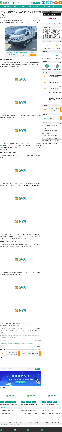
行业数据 (33, 401)
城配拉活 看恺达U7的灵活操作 (27, 416)
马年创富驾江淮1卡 (19, 424)
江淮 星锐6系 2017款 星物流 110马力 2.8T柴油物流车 (53, 44)
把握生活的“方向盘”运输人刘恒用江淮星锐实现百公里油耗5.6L (55, 119)
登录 (36, 2)
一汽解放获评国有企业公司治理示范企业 (29, 413)
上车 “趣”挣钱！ (45, 153)
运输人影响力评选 (13, 401)
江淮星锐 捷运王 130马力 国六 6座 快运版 (53, 33)
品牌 (7, 54)
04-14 (61, 109)
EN (12, 3)
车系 (9, 54)
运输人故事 (7, 401)
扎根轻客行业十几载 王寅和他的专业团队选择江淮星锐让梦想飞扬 (55, 113)
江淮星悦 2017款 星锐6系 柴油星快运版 (53, 38)
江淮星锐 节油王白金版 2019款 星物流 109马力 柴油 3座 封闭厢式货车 (33, 353)
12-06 (61, 115)
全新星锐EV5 (23, 343)
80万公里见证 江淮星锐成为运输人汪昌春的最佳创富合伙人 (55, 101)
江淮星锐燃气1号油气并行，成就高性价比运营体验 (57, 94)
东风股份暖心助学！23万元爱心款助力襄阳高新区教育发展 (50, 156)
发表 (37, 368)
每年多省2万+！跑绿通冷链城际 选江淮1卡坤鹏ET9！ (50, 168)
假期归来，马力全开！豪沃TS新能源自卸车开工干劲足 (50, 151)
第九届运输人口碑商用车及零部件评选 (47, 81)
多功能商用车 (16, 343)
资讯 (44, 23)
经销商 (17, 54)
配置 (11, 54)
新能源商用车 (3, 343)
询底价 (33, 54)
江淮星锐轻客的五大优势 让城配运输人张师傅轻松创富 (55, 107)
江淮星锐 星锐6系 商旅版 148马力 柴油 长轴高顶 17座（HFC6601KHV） (53, 52)
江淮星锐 (10, 343)
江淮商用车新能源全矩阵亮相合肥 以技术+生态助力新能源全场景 (47, 94)
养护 (49, 23)
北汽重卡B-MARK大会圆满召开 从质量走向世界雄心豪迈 (51, 413)
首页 (5, 9)
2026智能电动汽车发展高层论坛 (7, 424)
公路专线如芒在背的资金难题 (47, 410)
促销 (54, 23)
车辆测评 (9, 9)
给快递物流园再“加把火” (5, 413)
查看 (61, 144)
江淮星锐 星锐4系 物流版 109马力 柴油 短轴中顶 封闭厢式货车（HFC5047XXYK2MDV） (53, 47)
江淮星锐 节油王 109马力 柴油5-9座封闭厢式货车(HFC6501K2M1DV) (53, 36)
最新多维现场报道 (47, 59)
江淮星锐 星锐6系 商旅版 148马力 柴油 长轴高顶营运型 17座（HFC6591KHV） (53, 55)
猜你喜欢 (2, 388)
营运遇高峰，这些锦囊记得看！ (48, 158)
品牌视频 (45, 85)
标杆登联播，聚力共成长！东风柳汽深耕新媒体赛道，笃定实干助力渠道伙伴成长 (50, 163)
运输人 (5, 244)
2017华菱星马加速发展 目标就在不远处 (28, 410)
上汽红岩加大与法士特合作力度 (7, 410)
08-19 (61, 127)
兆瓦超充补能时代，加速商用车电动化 (34, 424)
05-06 (61, 151)
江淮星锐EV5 (30, 343)
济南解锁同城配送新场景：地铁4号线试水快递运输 (51, 416)
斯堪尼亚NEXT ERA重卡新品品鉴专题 (52, 424)
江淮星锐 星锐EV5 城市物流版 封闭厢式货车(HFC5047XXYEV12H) (20, 52)
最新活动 (45, 72)
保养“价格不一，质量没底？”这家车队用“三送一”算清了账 (50, 161)
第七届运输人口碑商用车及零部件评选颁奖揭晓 (57, 81)
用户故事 (45, 98)
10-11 (61, 121)
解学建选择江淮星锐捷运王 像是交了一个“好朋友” (55, 125)
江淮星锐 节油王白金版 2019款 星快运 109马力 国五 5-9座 (12, 353)
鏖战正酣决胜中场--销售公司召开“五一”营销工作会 (50, 166)
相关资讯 (45, 148)
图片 (14, 54)
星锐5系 (54, 401)
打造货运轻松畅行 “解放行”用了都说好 (8, 416)
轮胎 (1, 145)
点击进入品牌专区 (48, 12)
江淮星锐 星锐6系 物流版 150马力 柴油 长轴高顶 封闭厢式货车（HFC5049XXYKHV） (53, 49)
